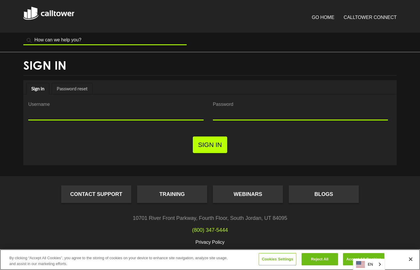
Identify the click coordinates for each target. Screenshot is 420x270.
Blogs (323, 194)
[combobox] (369, 264)
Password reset (72, 88)
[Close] (410, 259)
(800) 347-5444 (210, 230)
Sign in (37, 88)
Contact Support (96, 194)
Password (223, 104)
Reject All (319, 259)
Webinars (248, 194)
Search (29, 40)
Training (172, 194)
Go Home (323, 17)
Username (39, 104)
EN (364, 264)
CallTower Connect (370, 17)
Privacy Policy (210, 242)
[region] (210, 259)
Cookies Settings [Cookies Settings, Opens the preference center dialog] (277, 259)
